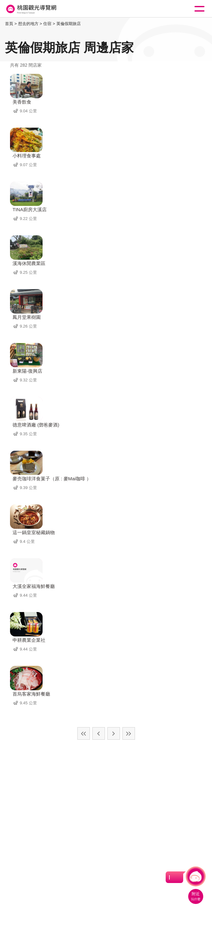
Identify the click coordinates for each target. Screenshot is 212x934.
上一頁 (98, 733)
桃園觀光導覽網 (30, 8)
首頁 (9, 23)
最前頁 (83, 733)
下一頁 (113, 733)
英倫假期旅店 (68, 23)
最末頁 (128, 733)
